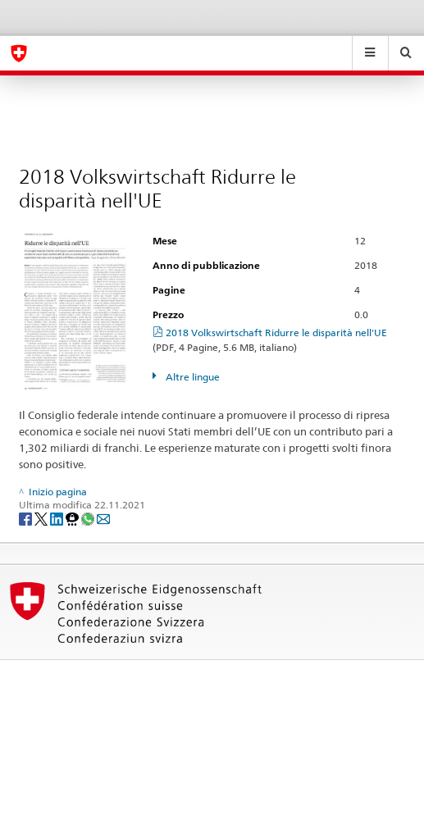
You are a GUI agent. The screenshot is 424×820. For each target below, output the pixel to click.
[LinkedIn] (58, 518)
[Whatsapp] (89, 518)
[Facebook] (26, 518)
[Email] (103, 518)
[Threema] (73, 518)
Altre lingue (191, 377)
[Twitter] (42, 518)
